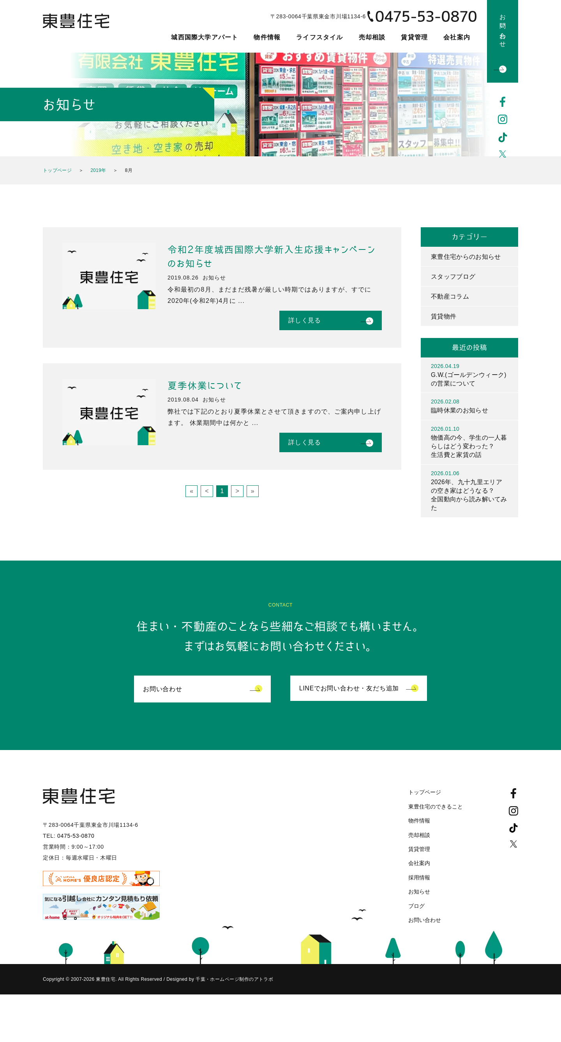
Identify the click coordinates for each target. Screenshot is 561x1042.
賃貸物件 (443, 316)
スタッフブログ (453, 276)
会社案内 (456, 37)
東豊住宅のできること (435, 809)
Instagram (503, 120)
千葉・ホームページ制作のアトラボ (234, 982)
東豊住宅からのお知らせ (466, 256)
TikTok (503, 138)
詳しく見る (304, 320)
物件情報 (267, 37)
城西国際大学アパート (204, 37)
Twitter (503, 155)
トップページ (57, 170)
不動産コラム (450, 297)
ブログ (416, 909)
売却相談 (372, 37)
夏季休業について (205, 386)
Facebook (503, 102)
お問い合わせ (502, 27)
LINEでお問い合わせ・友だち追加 (349, 691)
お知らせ (419, 894)
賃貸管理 (414, 37)
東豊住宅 (79, 26)
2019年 (98, 170)
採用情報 (419, 880)
